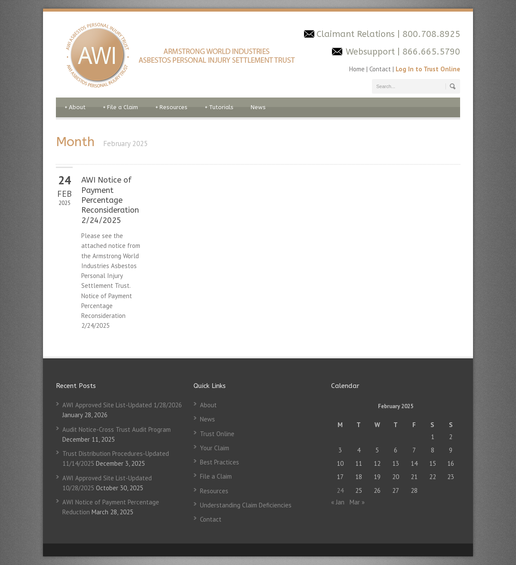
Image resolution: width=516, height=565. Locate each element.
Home (357, 69)
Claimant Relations (356, 34)
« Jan (337, 502)
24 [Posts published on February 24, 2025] (340, 490)
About (75, 107)
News (258, 107)
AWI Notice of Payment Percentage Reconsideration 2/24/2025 (110, 200)
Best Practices (219, 462)
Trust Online (217, 434)
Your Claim (214, 448)
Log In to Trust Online (428, 69)
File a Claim (120, 107)
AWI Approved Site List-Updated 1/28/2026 (122, 405)
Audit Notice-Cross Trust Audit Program (116, 429)
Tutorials (219, 107)
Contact (380, 69)
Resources (171, 107)
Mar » (357, 502)
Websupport (370, 52)
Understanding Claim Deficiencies (246, 505)
